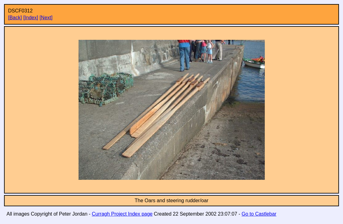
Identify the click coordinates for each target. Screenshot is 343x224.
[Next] (45, 17)
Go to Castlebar (258, 214)
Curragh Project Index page (122, 214)
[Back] (15, 17)
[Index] (30, 17)
